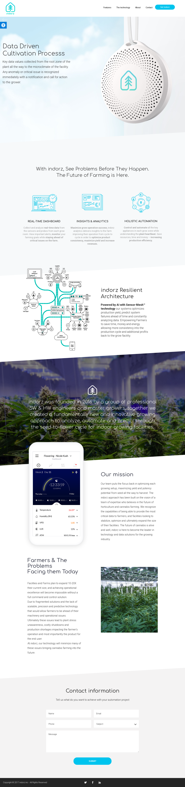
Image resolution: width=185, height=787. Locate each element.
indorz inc (24, 782)
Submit (92, 761)
